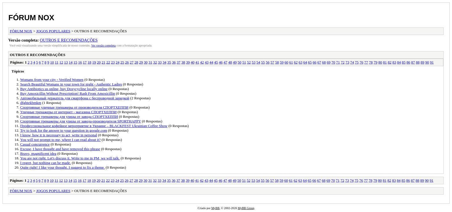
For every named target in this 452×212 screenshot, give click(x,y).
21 (103, 62)
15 (75, 62)
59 (281, 62)
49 (235, 62)
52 (249, 62)
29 (141, 62)
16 (80, 62)
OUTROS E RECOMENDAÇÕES (69, 40)
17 (85, 62)
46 (221, 62)
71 (338, 62)
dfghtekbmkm (30, 103)
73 (347, 62)
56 (268, 62)
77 (366, 62)
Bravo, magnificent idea (38, 153)
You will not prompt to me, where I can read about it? (60, 139)
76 (361, 62)
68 (324, 62)
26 (127, 62)
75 (356, 62)
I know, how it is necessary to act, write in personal (58, 135)
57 (272, 62)
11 (57, 62)
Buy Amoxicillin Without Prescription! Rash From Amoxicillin (67, 93)
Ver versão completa (103, 45)
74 (352, 62)
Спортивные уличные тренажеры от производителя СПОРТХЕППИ (74, 107)
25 (122, 62)
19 (94, 62)
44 (211, 62)
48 (230, 62)
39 (188, 62)
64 (305, 62)
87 (413, 62)
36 (174, 62)
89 (422, 62)
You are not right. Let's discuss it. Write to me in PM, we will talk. (70, 158)
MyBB (215, 208)
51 (244, 62)
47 (225, 62)
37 (178, 62)
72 (343, 62)
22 (108, 62)
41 (197, 62)
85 (404, 62)
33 (160, 62)
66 (314, 62)
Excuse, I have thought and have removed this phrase (60, 149)
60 (286, 62)
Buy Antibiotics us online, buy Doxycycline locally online (64, 89)
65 (310, 62)
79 (375, 62)
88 (418, 62)
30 (145, 62)
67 (319, 62)
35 (169, 62)
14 (70, 62)
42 (202, 62)
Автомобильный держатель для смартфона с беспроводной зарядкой (74, 98)
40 (193, 62)
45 (216, 62)
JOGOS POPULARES (53, 31)
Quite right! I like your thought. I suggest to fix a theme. (62, 167)
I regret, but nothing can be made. (45, 163)
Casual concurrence (35, 144)
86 (408, 62)
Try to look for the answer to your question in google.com (63, 130)
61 (291, 62)
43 (206, 62)
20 (99, 62)
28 (136, 62)
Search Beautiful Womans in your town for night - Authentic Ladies (71, 84)
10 (52, 62)
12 (61, 62)
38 (183, 62)
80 (380, 62)
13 (66, 62)
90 (427, 62)
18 (89, 62)
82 (389, 62)
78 (371, 62)
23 (113, 62)
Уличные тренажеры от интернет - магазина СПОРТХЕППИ (68, 112)
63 (300, 62)
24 (117, 62)
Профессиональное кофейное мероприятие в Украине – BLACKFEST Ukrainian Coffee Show (93, 126)
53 (253, 62)
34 (164, 62)
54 (258, 62)
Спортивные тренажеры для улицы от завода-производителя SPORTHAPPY (80, 121)
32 (155, 62)
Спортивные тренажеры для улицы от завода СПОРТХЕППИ (69, 116)
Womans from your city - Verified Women (51, 79)
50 (239, 62)
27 (131, 62)
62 (296, 62)
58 (277, 62)
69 (328, 62)
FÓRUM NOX (31, 17)
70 (333, 62)
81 (385, 62)
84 (399, 62)
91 (432, 62)
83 (394, 62)
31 (150, 62)
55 (263, 62)
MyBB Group (246, 208)
